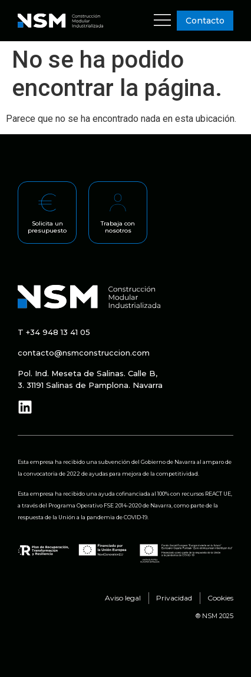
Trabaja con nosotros (118, 227)
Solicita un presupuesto (47, 227)
